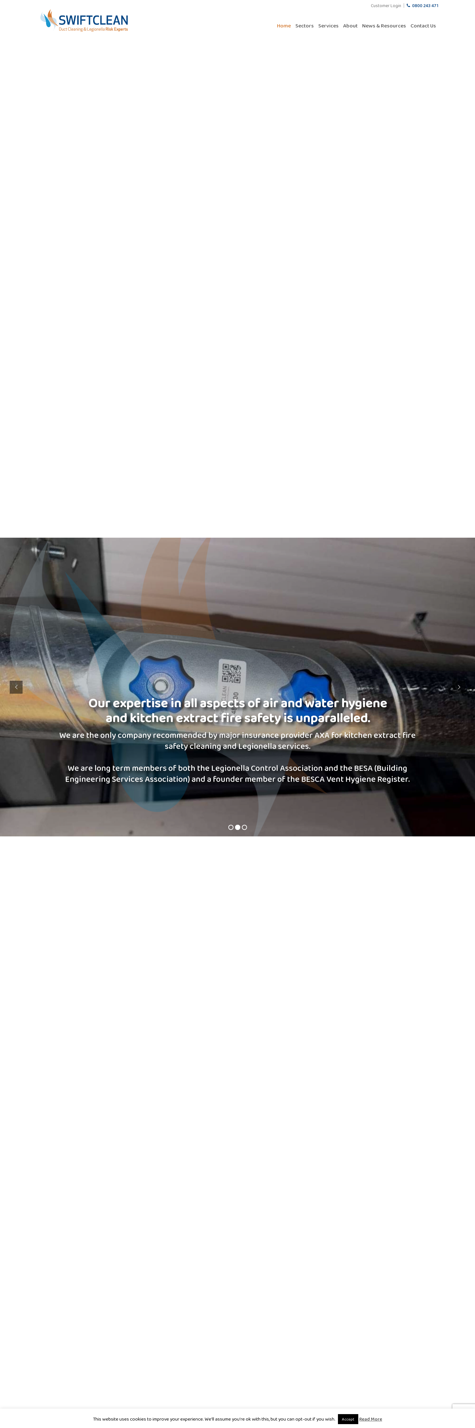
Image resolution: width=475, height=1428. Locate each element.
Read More (370, 1419)
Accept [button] (348, 1419)
